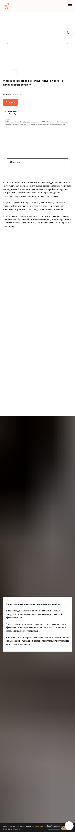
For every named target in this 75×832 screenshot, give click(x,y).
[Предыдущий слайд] (7, 43)
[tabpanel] (37, 212)
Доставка (6, 119)
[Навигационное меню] (70, 5)
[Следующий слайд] (67, 43)
